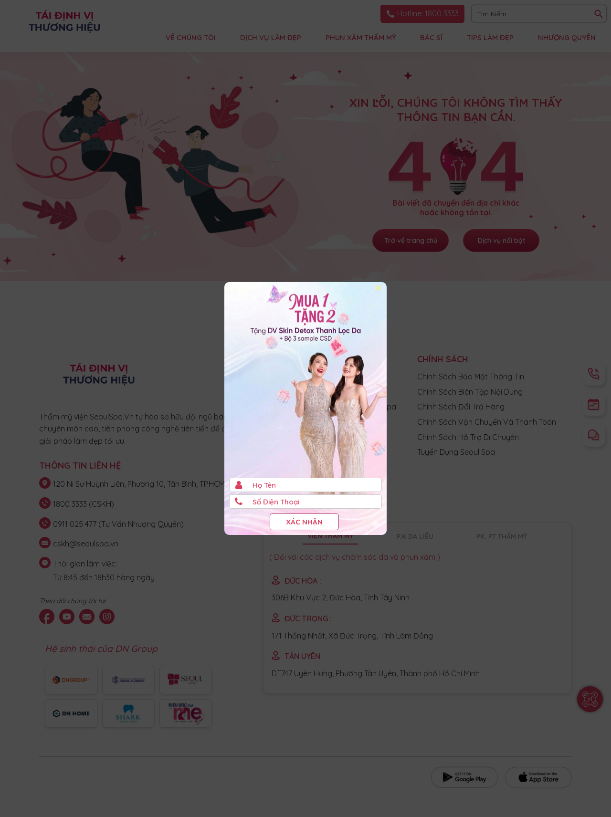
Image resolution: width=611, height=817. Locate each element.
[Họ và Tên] (305, 485)
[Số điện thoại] (305, 501)
